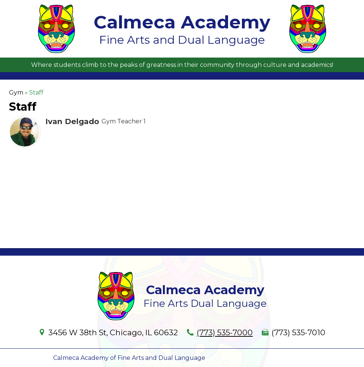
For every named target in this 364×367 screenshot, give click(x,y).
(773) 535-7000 (225, 332)
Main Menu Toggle (351, 6)
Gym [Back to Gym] (16, 92)
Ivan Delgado (72, 121)
